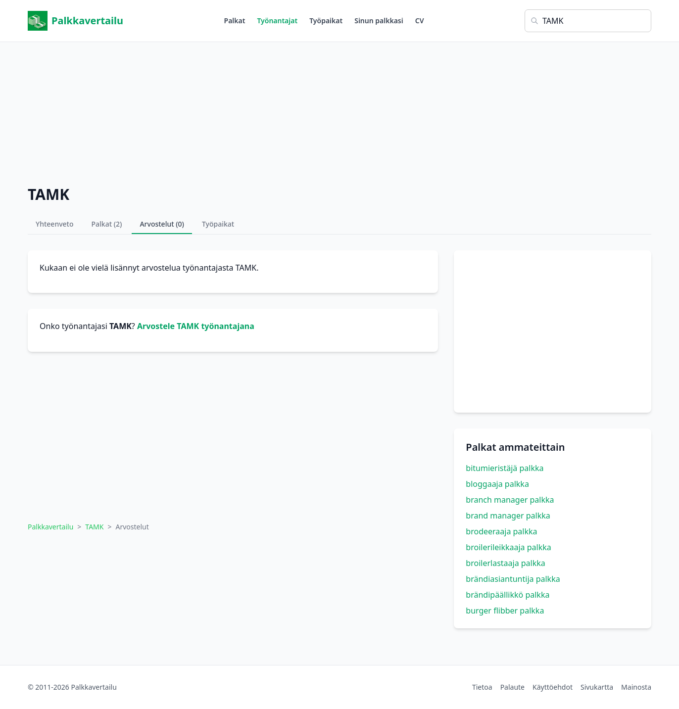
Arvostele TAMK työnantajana (195, 326)
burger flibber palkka (505, 610)
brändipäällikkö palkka (507, 594)
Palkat (234, 20)
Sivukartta (597, 687)
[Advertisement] (339, 111)
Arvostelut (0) (162, 224)
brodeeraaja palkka (501, 531)
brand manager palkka (508, 515)
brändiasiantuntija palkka (513, 578)
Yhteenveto (55, 224)
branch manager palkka (510, 499)
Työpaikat (325, 20)
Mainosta (636, 687)
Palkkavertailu (75, 21)
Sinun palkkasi (378, 20)
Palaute (512, 687)
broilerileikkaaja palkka (508, 547)
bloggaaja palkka (497, 483)
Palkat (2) (107, 224)
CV (419, 20)
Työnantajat (277, 20)
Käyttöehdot (553, 687)
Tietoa (482, 687)
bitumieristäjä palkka (504, 468)
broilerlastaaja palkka (505, 563)
